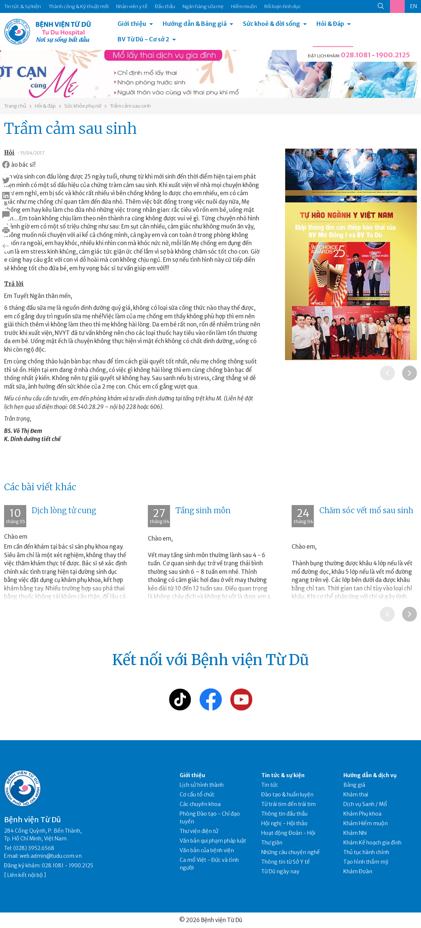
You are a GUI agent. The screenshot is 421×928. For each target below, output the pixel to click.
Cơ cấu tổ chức (197, 794)
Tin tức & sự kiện (283, 775)
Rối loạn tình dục (282, 6)
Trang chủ (15, 106)
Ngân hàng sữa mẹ (203, 6)
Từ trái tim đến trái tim (288, 804)
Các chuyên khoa (200, 804)
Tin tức (269, 785)
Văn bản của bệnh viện (207, 850)
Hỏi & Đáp (330, 23)
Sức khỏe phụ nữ (82, 106)
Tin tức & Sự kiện (22, 6)
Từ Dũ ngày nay (280, 871)
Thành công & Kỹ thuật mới (78, 6)
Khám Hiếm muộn (365, 823)
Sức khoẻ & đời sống (271, 23)
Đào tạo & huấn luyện (287, 794)
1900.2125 (393, 55)
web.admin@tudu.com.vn (51, 856)
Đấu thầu (165, 6)
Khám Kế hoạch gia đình (372, 842)
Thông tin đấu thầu (284, 813)
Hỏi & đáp (45, 106)
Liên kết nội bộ (25, 875)
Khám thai (355, 794)
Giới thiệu (132, 23)
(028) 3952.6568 (33, 848)
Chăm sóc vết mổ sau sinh (366, 510)
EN (413, 6)
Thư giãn (271, 842)
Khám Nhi (355, 833)
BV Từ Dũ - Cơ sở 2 (143, 39)
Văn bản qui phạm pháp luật (213, 840)
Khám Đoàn (357, 871)
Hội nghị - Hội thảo (284, 823)
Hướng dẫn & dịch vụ (370, 775)
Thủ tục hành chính (366, 852)
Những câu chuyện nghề (290, 852)
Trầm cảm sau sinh (130, 106)
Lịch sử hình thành (202, 785)
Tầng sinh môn (203, 510)
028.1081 (356, 55)
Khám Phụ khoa (362, 813)
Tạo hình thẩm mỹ (365, 861)
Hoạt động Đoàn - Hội (288, 833)
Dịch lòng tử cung (64, 510)
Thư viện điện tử (199, 831)
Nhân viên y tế (131, 6)
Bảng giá (354, 785)
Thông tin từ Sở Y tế (285, 861)
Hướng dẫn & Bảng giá (195, 23)
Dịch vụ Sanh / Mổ (365, 804)
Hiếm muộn (244, 6)
